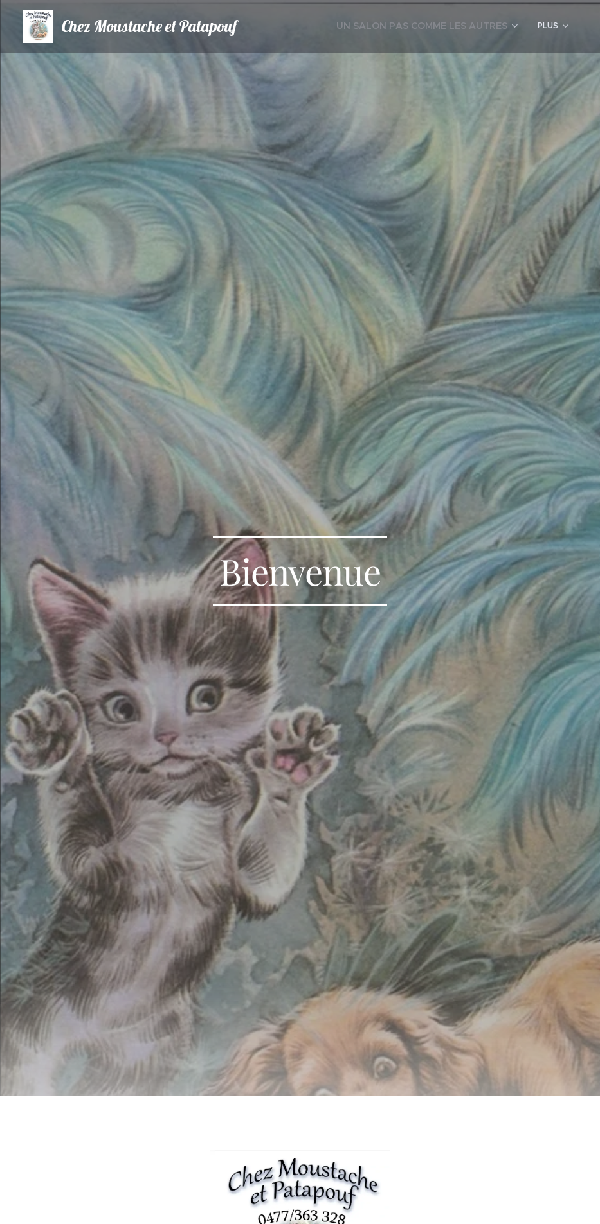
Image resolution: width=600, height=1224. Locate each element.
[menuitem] (438, 26)
